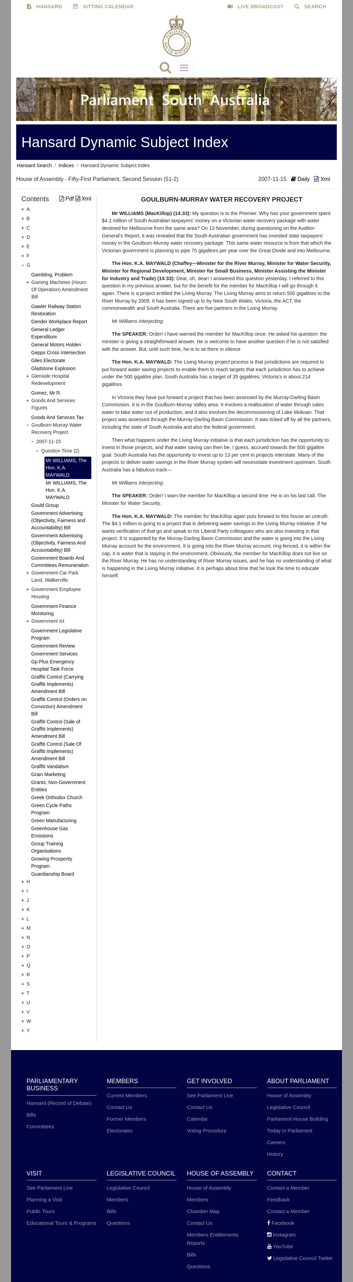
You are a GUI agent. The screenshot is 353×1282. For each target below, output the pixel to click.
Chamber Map (203, 1211)
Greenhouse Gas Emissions (49, 832)
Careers (276, 1142)
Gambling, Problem (52, 274)
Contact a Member (288, 1188)
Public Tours (40, 1211)
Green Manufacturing (54, 820)
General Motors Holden (56, 344)
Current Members (127, 1095)
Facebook (280, 1223)
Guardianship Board (52, 874)
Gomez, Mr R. (46, 393)
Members (118, 1199)
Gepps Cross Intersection (58, 352)
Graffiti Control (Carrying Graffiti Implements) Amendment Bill (57, 684)
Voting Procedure (206, 1130)
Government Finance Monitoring (54, 609)
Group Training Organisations (47, 847)
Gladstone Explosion (53, 368)
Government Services (54, 654)
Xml (322, 179)
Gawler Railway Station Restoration (56, 310)
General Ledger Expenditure (48, 333)
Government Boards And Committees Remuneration (60, 561)
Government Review (53, 646)
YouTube (280, 1246)
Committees (40, 1126)
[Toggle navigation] (184, 68)
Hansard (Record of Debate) (59, 1103)
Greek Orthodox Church (57, 797)
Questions (118, 1223)
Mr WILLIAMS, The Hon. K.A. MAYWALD (66, 468)
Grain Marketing (48, 774)
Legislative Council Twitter (300, 1258)
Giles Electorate (48, 360)
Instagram (281, 1235)
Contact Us (119, 1107)
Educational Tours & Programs (61, 1223)
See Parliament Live (210, 1095)
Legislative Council (288, 1107)
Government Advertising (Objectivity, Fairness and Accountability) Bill (58, 520)
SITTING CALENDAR (103, 6)
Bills (31, 1115)
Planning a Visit (44, 1199)
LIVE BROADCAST (256, 6)
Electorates (120, 1130)
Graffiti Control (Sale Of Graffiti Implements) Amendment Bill (56, 751)
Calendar (197, 1119)
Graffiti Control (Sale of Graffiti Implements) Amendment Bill (55, 729)
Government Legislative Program (56, 634)
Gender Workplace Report (59, 321)
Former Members (127, 1119)
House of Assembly (289, 1095)
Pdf (67, 199)
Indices (66, 165)
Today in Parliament (290, 1130)
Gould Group (45, 505)
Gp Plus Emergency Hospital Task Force (52, 665)
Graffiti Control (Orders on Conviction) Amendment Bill (59, 706)
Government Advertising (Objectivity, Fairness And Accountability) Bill (58, 543)
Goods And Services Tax (57, 417)
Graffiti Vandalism (50, 766)
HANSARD (44, 6)
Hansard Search (34, 165)
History (275, 1154)
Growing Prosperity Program (51, 862)
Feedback (278, 1199)
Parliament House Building (297, 1119)
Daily (301, 179)
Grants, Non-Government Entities (58, 786)
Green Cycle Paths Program (51, 809)
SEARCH (310, 6)
